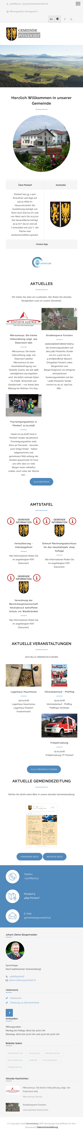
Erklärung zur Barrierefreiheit (24, 999)
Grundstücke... (53, 1050)
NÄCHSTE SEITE (55, 857)
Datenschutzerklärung (47, 1123)
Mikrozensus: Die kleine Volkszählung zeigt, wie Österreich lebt (23, 339)
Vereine (33, 1057)
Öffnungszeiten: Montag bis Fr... (24, 11)
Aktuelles (34, 1050)
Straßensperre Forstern (59, 335)
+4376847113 (15, 4)
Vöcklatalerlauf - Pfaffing (59, 692)
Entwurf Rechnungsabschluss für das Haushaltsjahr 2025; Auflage (59, 547)
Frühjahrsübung (59, 743)
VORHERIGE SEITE (29, 857)
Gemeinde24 (32, 1120)
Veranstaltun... (16, 1050)
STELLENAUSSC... (16, 1057)
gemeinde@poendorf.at (37, 4)
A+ (51, 19)
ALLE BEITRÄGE (41, 482)
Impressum (16, 994)
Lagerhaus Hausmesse (24, 692)
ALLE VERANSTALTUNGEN (44, 769)
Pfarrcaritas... (15, 1064)
